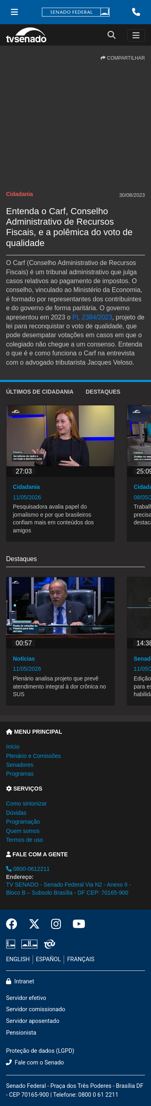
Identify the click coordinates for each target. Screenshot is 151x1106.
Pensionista (21, 1032)
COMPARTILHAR (123, 58)
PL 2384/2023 (92, 317)
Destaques (103, 391)
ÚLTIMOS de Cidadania (40, 391)
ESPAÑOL (48, 959)
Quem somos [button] (22, 831)
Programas (19, 773)
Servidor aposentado (32, 1021)
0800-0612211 (28, 869)
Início (12, 746)
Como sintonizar (26, 803)
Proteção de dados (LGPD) (40, 1051)
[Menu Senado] (14, 12)
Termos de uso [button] (24, 840)
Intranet (20, 981)
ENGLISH (18, 959)
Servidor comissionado (35, 1009)
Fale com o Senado (35, 1062)
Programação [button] (23, 821)
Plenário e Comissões (33, 756)
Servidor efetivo (26, 998)
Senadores (19, 765)
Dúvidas (16, 813)
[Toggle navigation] (136, 35)
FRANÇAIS (81, 959)
